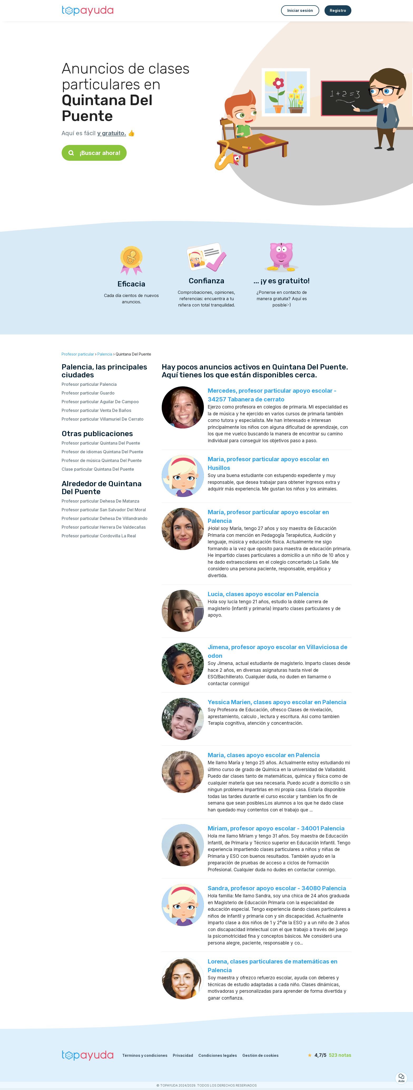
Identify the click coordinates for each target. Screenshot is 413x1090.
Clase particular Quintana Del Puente (98, 469)
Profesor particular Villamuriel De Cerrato (103, 419)
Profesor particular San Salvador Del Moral (104, 509)
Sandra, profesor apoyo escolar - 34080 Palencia (277, 888)
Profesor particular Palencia (89, 384)
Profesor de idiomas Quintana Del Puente (102, 451)
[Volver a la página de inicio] (88, 10)
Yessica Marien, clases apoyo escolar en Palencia (277, 702)
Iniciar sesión (300, 10)
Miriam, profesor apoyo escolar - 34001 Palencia (276, 828)
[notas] (321, 1055)
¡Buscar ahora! (94, 152)
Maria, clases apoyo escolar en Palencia (264, 755)
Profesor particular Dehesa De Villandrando (105, 518)
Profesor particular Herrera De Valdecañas (104, 527)
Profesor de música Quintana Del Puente (102, 460)
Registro (338, 10)
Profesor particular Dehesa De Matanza (100, 501)
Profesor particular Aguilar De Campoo (100, 401)
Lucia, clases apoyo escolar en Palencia (263, 594)
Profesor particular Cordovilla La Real (99, 535)
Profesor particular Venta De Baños (96, 410)
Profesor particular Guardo (88, 393)
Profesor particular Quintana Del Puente (101, 443)
